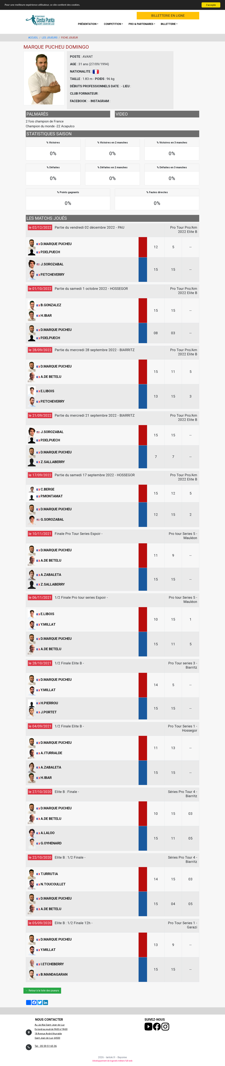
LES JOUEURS (50, 37)
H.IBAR (46, 315)
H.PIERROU (49, 703)
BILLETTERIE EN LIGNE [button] (168, 16)
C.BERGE (47, 489)
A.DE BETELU (51, 377)
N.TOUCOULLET (53, 884)
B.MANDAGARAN (54, 974)
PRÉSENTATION (87, 24)
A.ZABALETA (51, 575)
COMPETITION (112, 24)
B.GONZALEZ (51, 305)
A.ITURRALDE (51, 753)
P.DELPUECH (50, 252)
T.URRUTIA (49, 874)
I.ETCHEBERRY (52, 964)
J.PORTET (49, 712)
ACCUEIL (33, 37)
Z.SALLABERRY (53, 462)
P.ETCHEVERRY (52, 274)
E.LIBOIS (47, 391)
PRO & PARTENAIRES (141, 24)
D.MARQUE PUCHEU (56, 244)
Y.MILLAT (48, 624)
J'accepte (211, 5)
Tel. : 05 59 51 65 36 (46, 1046)
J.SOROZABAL (52, 264)
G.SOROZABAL (52, 519)
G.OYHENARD (51, 843)
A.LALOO (48, 833)
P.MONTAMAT (52, 496)
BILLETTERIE (168, 24)
